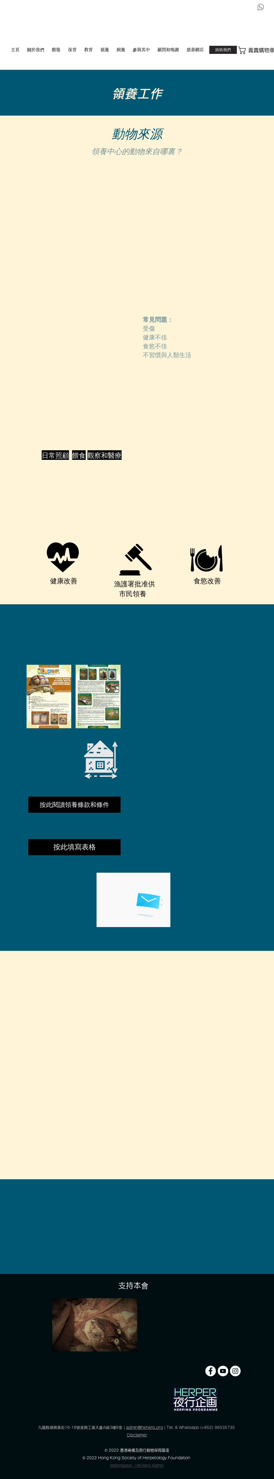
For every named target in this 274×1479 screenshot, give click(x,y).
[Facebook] (210, 1371)
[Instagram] (235, 1371)
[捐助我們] (223, 50)
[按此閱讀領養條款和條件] (74, 805)
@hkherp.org (150, 1427)
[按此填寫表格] (74, 847)
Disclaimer (137, 1435)
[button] (256, 50)
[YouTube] (223, 1371)
